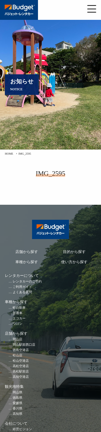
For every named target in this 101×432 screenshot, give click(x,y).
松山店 (17, 355)
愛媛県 (17, 403)
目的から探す (74, 252)
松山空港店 (21, 361)
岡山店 (17, 339)
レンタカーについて (22, 276)
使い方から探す (74, 262)
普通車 (17, 313)
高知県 (17, 414)
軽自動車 (19, 308)
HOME (9, 153)
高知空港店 (21, 377)
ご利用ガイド (22, 287)
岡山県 (17, 392)
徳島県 (17, 398)
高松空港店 (21, 366)
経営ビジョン (22, 429)
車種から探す (26, 262)
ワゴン (17, 324)
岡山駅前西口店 (24, 345)
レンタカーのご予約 (27, 281)
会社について (16, 424)
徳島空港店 (21, 350)
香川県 (17, 408)
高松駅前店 (21, 371)
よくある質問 (22, 292)
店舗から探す (26, 252)
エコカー (19, 318)
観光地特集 (14, 387)
